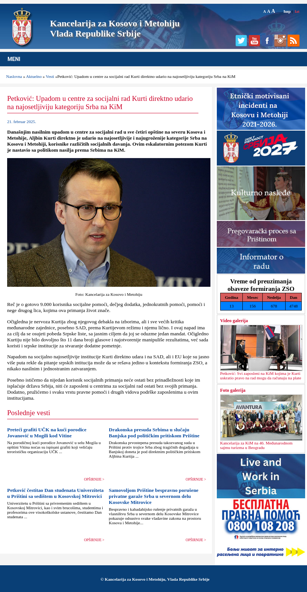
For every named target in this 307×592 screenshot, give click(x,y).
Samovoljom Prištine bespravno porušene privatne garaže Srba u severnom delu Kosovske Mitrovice (154, 496)
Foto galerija (232, 390)
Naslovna (14, 76)
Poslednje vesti (28, 413)
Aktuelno (34, 76)
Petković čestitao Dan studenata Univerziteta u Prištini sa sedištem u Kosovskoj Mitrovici (55, 493)
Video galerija (234, 320)
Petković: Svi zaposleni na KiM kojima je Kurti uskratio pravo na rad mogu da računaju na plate (260, 375)
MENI (14, 59)
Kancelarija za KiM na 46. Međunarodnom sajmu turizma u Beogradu (256, 445)
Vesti (50, 76)
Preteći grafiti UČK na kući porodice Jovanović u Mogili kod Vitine (46, 432)
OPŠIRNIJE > (94, 479)
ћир (287, 11)
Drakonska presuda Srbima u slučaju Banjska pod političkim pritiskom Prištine (154, 432)
